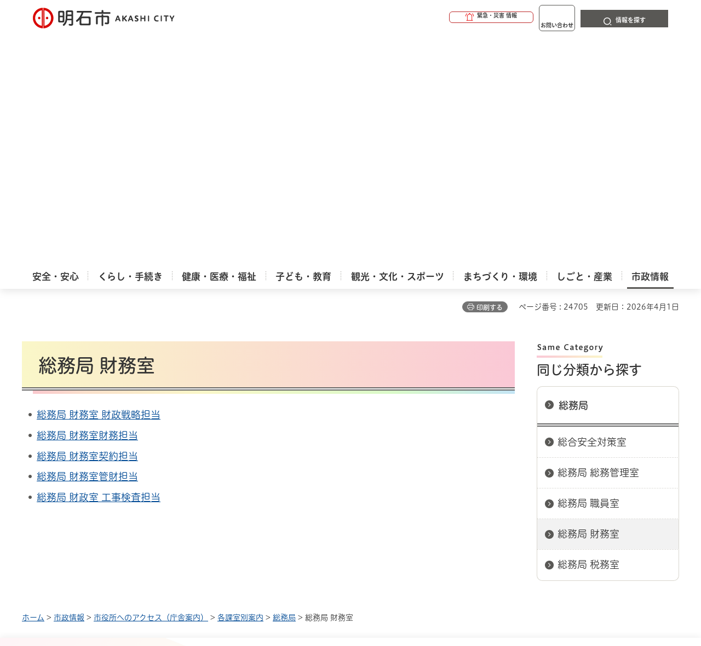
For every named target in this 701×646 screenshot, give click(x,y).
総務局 (573, 175)
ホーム (33, 387)
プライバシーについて (419, 425)
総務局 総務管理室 (598, 242)
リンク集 (526, 425)
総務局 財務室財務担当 (87, 205)
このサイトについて (112, 425)
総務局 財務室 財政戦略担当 (98, 184)
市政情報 (69, 387)
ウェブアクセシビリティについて (263, 425)
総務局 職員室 (588, 273)
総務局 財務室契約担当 (87, 226)
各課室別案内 (240, 387)
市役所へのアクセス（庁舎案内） (151, 387)
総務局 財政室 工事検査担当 (98, 267)
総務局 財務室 (588, 304)
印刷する (489, 77)
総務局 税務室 (588, 334)
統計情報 (383, 591)
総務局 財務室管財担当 (87, 246)
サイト (605, 425)
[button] (449, 17)
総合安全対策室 (592, 212)
